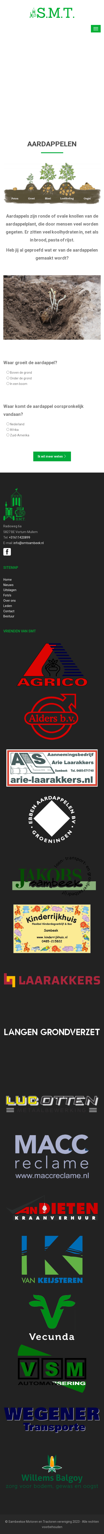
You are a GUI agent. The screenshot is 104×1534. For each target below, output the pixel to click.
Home (7, 579)
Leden (7, 606)
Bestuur (8, 616)
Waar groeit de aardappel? (30, 362)
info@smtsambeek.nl (29, 543)
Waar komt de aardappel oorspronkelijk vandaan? (43, 410)
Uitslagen (9, 590)
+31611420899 (19, 537)
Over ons (9, 600)
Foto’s (7, 595)
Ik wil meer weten (52, 456)
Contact (8, 611)
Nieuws (8, 585)
